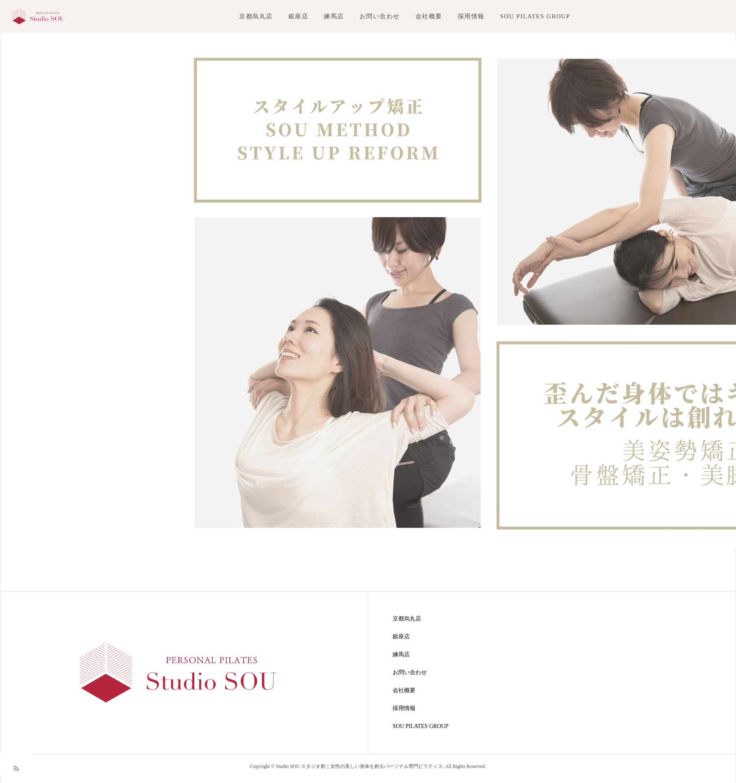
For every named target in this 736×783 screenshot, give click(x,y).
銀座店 (298, 16)
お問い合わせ (380, 16)
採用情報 (471, 16)
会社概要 (428, 16)
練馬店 (334, 16)
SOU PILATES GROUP (535, 16)
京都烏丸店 (256, 16)
